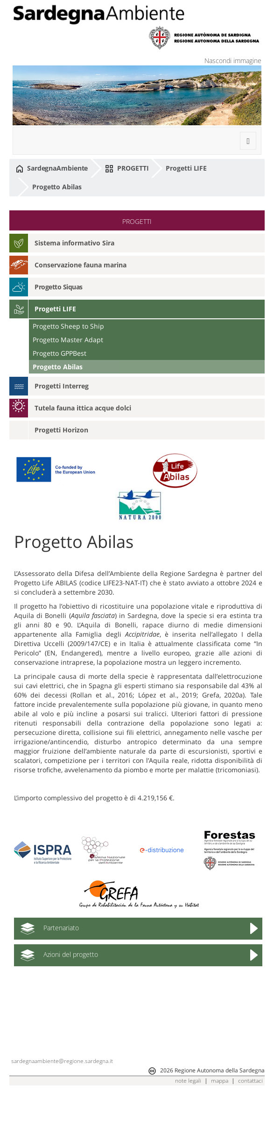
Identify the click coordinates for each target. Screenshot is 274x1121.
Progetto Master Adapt (68, 339)
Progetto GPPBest (59, 353)
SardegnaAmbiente (52, 168)
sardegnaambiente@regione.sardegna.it (62, 1087)
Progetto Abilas (57, 186)
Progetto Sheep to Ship (68, 326)
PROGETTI (126, 168)
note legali (188, 1107)
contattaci (250, 1107)
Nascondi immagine (232, 60)
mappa (219, 1107)
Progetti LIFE (186, 168)
